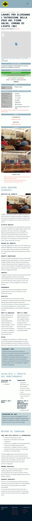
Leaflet (3, 57)
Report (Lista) (15, 512)
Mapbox (3, 59)
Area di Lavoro (15, 509)
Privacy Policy (25, 511)
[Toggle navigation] (27, 3)
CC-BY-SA (22, 57)
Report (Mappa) (15, 514)
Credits (24, 512)
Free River (17, 29)
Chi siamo (24, 509)
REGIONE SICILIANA (16, 119)
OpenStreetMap (12, 57)
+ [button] (3, 33)
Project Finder (15, 511)
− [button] (3, 36)
